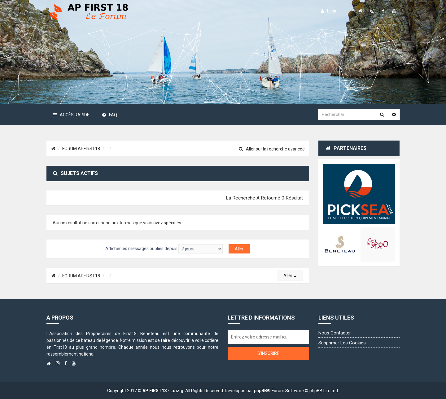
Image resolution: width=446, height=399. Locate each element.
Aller (289, 275)
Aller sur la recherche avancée (272, 148)
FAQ (109, 114)
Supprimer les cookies (342, 343)
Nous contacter (334, 333)
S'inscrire (268, 353)
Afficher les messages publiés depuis (164, 248)
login (329, 10)
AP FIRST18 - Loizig (162, 390)
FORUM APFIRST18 (81, 148)
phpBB (260, 390)
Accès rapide (71, 114)
